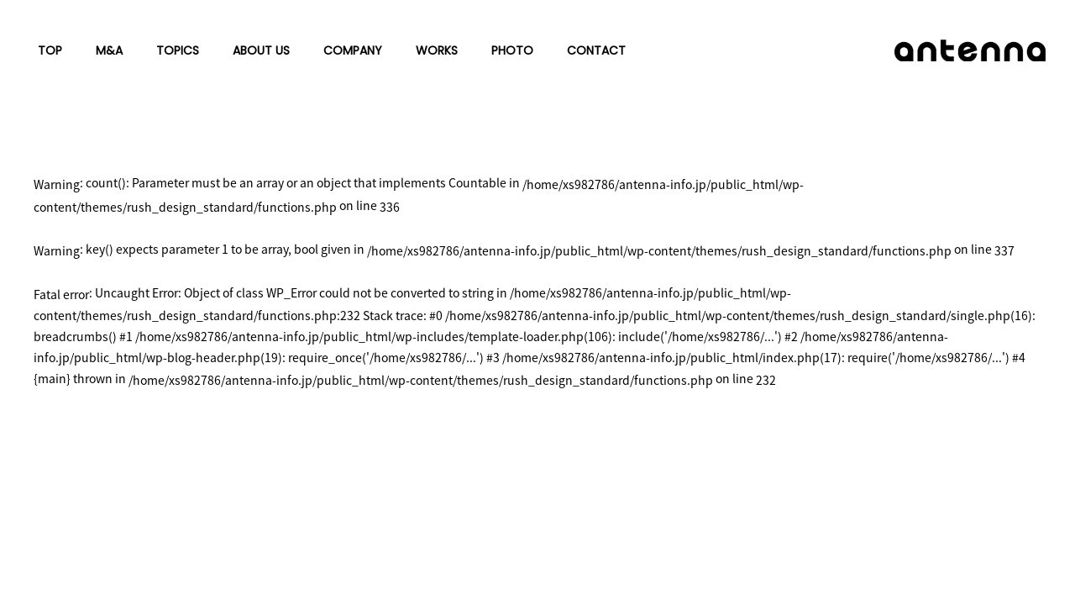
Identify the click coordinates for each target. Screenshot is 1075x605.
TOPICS (177, 50)
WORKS (437, 50)
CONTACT (596, 50)
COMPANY (352, 50)
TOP (50, 50)
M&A (109, 50)
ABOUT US (261, 50)
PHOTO (512, 50)
